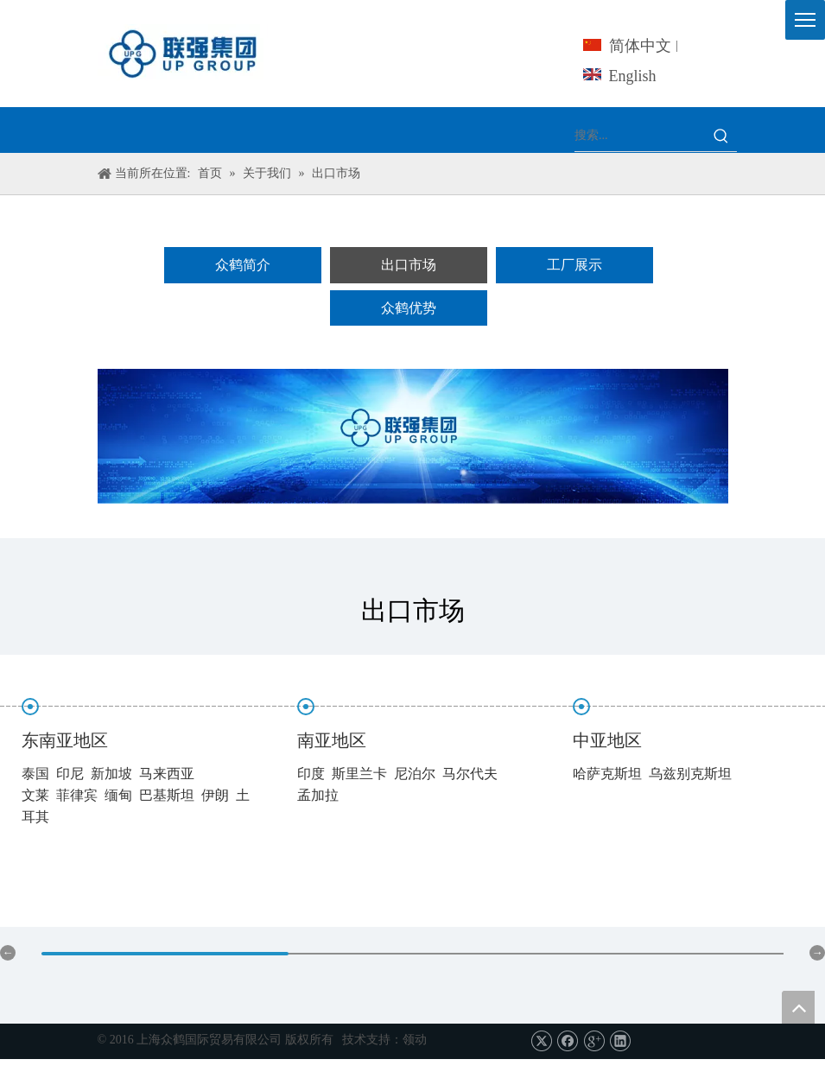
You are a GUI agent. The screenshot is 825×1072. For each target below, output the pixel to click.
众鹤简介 (242, 264)
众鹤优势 (408, 308)
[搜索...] (640, 135)
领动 (415, 1039)
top (798, 1007)
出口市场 (408, 264)
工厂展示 (574, 264)
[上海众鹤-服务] (413, 436)
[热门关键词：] (721, 135)
